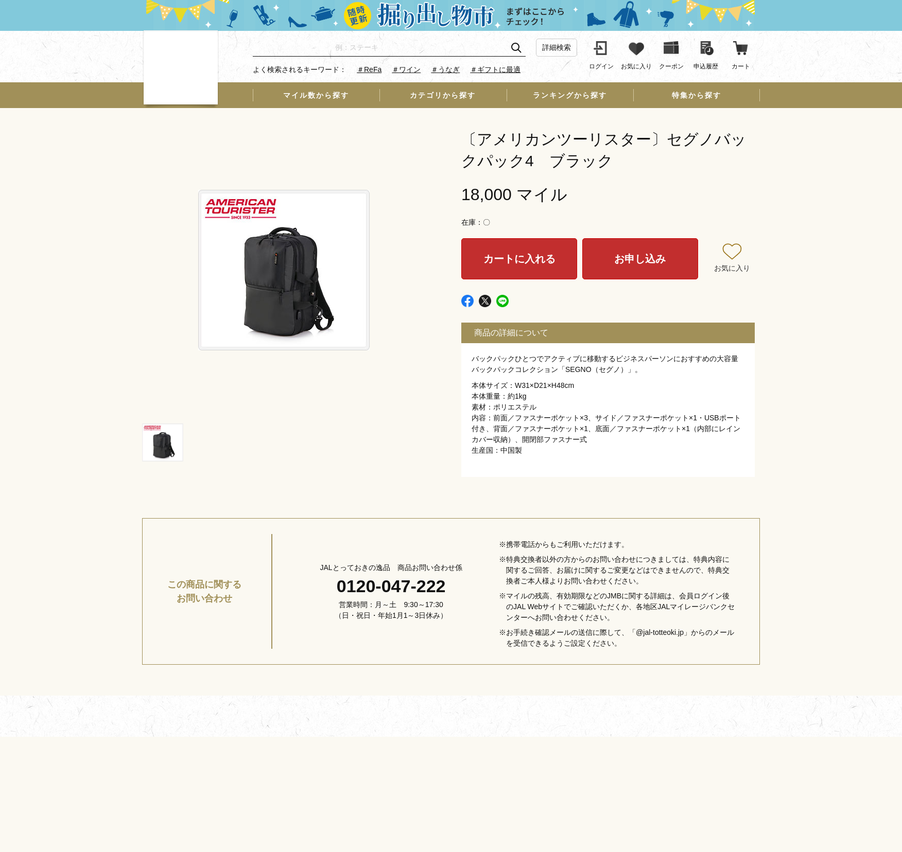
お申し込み (640, 258)
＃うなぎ (445, 69)
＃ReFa (369, 69)
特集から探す (696, 95)
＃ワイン (406, 69)
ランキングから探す (570, 95)
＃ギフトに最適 (495, 69)
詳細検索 (556, 47)
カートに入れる (519, 258)
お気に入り (732, 268)
